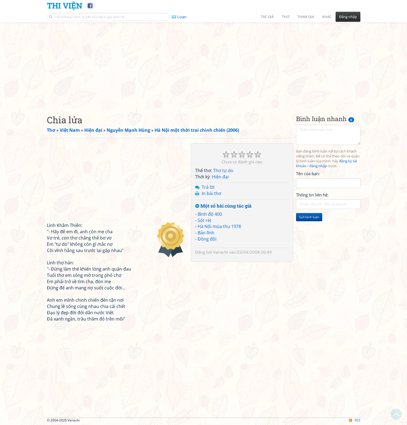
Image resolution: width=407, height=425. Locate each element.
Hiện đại (220, 177)
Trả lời (208, 187)
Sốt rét (205, 220)
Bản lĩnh (206, 233)
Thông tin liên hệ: (312, 194)
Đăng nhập (348, 16)
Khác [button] (326, 16)
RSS (354, 420)
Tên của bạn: (308, 173)
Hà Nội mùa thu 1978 (219, 226)
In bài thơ (211, 193)
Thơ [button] (285, 16)
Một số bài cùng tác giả (223, 206)
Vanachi (220, 252)
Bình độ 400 (210, 214)
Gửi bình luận (309, 217)
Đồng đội (207, 239)
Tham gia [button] (305, 16)
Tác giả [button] (267, 16)
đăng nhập (318, 166)
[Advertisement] (203, 64)
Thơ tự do (223, 170)
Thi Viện (64, 5)
